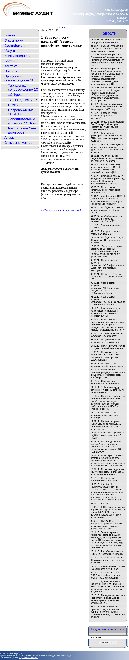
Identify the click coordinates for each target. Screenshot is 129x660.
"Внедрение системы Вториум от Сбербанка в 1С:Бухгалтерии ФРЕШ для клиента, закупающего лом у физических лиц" (106, 251)
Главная (61, 27)
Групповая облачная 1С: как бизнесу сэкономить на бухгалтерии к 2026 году (106, 107)
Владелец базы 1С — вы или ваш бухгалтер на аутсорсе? (107, 115)
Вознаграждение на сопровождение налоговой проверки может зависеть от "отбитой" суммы (106, 312)
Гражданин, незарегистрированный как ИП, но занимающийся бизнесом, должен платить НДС (106, 525)
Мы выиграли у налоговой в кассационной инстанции (104, 415)
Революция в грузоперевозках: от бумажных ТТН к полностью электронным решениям (106, 137)
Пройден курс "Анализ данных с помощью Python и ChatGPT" (107, 210)
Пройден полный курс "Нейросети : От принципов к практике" (107, 240)
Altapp (9, 137)
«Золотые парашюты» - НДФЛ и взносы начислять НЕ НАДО (108, 435)
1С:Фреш (15, 95)
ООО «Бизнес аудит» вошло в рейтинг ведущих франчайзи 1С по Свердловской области (107, 148)
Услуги (9, 51)
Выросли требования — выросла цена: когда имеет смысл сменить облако (107, 48)
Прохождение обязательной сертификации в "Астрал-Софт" (106, 190)
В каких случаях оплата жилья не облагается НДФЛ (108, 567)
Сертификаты (15, 45)
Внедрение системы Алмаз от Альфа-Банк (106, 232)
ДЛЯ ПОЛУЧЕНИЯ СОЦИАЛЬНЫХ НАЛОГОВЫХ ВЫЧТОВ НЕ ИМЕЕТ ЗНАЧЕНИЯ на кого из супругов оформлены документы (107, 586)
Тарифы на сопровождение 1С (23, 87)
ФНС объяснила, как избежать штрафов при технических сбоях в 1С (106, 219)
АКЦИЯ (104, 503)
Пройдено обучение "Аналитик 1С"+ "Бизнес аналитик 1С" (108, 277)
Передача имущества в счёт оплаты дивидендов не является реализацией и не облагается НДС (108, 599)
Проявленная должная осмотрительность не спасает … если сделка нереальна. (107, 472)
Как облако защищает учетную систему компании (107, 41)
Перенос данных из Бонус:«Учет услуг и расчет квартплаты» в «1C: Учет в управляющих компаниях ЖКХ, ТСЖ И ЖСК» (106, 446)
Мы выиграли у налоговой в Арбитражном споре (107, 364)
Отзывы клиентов (18, 142)
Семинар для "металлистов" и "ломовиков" (105, 382)
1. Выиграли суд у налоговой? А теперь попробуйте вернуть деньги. (107, 390)
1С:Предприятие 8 (22, 100)
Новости (11, 71)
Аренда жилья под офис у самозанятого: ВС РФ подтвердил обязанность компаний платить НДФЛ (105, 168)
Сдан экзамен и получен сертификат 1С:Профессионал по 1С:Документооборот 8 (108, 301)
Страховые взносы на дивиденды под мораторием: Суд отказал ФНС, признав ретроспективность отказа (108, 180)
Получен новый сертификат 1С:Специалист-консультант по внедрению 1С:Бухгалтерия (105, 356)
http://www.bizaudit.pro (28, 658)
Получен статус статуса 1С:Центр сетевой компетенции (108, 347)
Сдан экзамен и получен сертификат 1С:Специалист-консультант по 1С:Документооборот (105, 288)
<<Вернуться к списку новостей (61, 210)
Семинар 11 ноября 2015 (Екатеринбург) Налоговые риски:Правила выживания (107, 575)
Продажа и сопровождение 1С (19, 78)
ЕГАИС (13, 105)
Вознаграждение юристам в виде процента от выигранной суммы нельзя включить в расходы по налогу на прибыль (108, 611)
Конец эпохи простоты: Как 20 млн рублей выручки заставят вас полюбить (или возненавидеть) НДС (107, 125)
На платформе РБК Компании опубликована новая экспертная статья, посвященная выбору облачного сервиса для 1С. (107, 59)
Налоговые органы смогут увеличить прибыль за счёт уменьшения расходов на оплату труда (106, 425)
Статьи (9, 61)
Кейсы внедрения (18, 56)
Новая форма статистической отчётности (104, 479)
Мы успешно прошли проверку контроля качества (106, 341)
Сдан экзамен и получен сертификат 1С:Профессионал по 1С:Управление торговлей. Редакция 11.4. (108, 265)
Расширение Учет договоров (22, 130)
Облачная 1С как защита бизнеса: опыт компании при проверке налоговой (107, 158)
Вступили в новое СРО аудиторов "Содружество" (107, 334)
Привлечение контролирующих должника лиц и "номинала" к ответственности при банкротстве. (108, 373)
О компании (13, 40)
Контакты (11, 66)
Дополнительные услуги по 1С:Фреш (23, 121)
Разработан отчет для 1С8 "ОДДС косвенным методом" (107, 552)
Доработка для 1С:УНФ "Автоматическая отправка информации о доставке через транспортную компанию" (108, 200)
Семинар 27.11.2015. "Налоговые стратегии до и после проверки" (108, 560)
